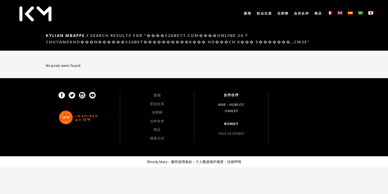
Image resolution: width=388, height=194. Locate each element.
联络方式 (157, 138)
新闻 (157, 95)
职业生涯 (157, 103)
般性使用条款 (181, 161)
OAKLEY (231, 110)
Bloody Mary (157, 161)
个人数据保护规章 (210, 161)
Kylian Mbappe (65, 35)
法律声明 (234, 161)
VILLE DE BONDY (231, 133)
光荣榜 (157, 112)
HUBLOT (236, 104)
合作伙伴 (157, 121)
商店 (157, 129)
